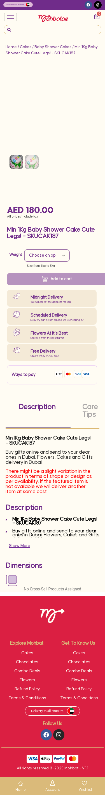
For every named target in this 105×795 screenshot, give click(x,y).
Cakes (25, 47)
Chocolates (27, 662)
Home (11, 47)
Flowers (27, 680)
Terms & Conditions (27, 698)
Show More (19, 545)
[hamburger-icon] (10, 17)
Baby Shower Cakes (52, 47)
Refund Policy (27, 689)
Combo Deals (27, 671)
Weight (15, 255)
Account (52, 790)
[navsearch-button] (9, 30)
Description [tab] (37, 407)
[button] (88, 5)
